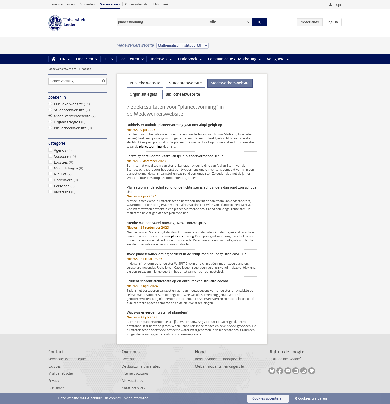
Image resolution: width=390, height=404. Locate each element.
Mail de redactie (60, 373)
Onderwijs (158, 59)
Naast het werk (133, 388)
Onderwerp (77, 180)
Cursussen (77, 156)
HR (62, 59)
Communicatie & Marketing (232, 59)
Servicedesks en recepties (67, 359)
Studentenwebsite (77, 110)
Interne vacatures (135, 373)
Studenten (87, 4)
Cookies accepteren (268, 398)
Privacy (53, 380)
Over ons (128, 359)
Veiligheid (275, 59)
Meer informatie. (136, 398)
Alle (213, 22)
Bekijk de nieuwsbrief (284, 359)
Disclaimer (56, 388)
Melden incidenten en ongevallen (220, 366)
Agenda (77, 150)
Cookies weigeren (312, 398)
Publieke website (77, 104)
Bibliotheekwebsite (77, 128)
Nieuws (77, 174)
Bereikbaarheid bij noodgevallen (219, 359)
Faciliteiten (129, 59)
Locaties (77, 162)
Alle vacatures (132, 380)
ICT (106, 59)
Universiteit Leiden (61, 4)
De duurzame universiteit (141, 366)
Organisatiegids (136, 4)
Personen (77, 186)
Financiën (84, 59)
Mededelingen (77, 168)
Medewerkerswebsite (62, 69)
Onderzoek (187, 59)
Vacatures (77, 192)
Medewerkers (110, 4)
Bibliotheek (160, 4)
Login (338, 5)
